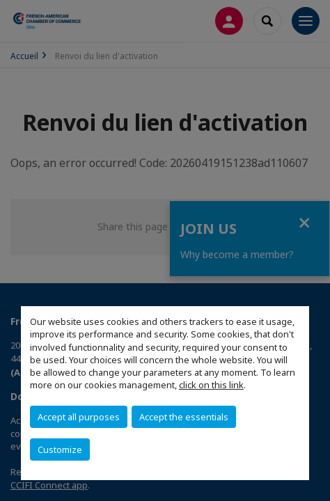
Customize (60, 449)
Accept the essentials (183, 417)
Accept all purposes (79, 417)
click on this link (211, 385)
